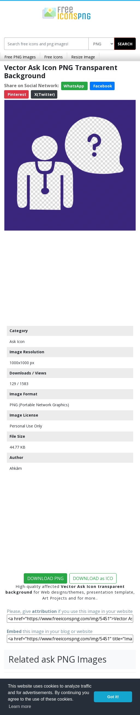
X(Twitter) (44, 94)
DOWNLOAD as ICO (93, 578)
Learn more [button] (20, 706)
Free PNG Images (20, 56)
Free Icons (53, 56)
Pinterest (16, 94)
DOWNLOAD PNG (45, 578)
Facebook (102, 86)
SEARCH (125, 43)
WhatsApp (74, 86)
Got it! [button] (113, 697)
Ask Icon (17, 341)
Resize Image (83, 56)
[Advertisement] (70, 277)
